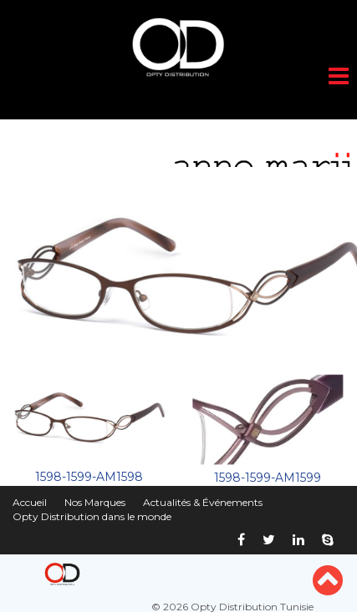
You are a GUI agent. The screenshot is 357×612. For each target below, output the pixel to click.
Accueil (30, 502)
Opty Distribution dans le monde (92, 516)
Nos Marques (94, 502)
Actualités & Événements (203, 502)
